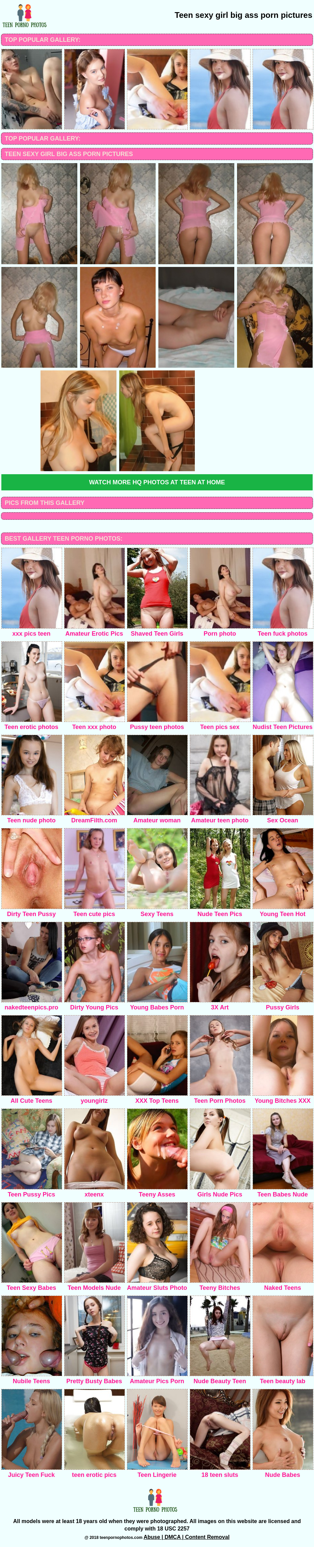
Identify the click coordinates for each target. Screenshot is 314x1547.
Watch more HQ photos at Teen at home (157, 482)
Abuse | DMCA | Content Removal (186, 1537)
